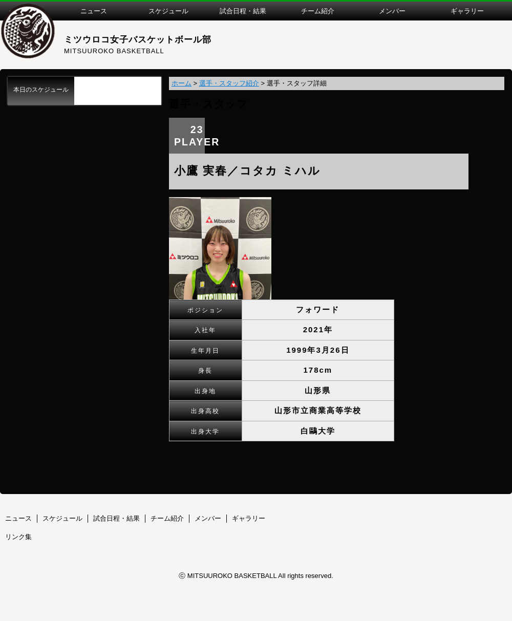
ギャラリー (248, 518)
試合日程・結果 (116, 518)
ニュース (18, 518)
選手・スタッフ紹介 (229, 83)
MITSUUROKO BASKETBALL (114, 51)
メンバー (208, 518)
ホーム (181, 83)
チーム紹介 (167, 518)
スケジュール (62, 518)
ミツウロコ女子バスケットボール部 (137, 40)
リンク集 (18, 537)
